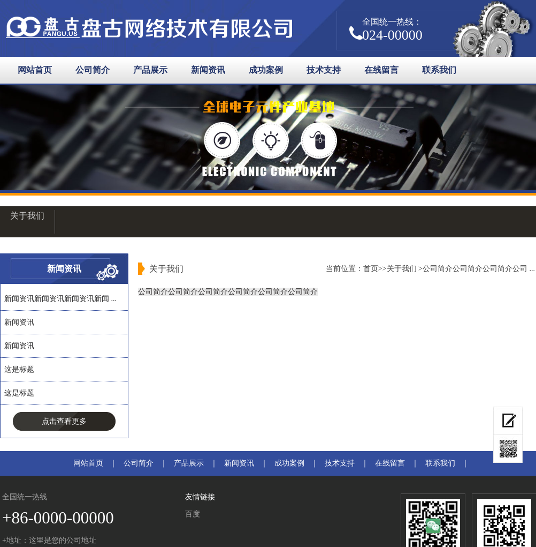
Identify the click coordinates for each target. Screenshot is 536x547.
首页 (370, 269)
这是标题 (19, 369)
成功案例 (266, 69)
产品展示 (150, 69)
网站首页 (35, 69)
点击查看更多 (64, 421)
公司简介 (92, 69)
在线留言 (381, 69)
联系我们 (439, 69)
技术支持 (324, 69)
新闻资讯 (208, 69)
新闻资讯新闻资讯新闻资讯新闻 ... (60, 299)
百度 (192, 514)
